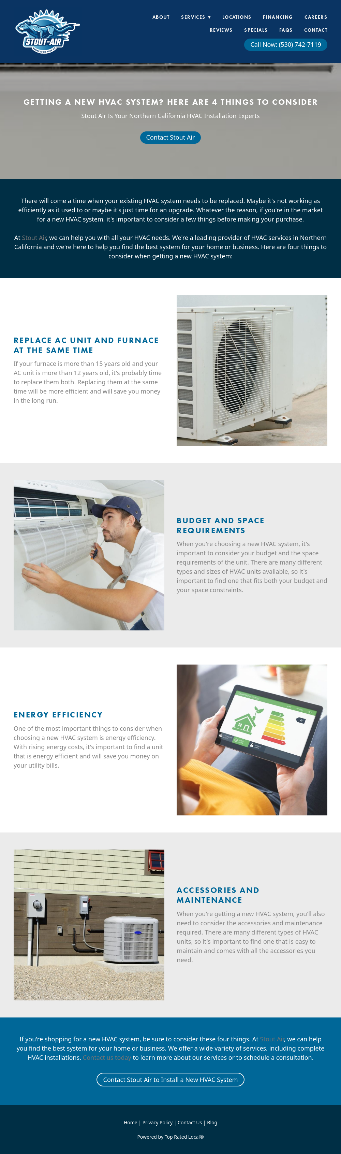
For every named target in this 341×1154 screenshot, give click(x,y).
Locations (237, 17)
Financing (278, 17)
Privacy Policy (158, 1122)
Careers (316, 17)
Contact (315, 30)
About (161, 17)
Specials (256, 30)
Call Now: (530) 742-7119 (285, 44)
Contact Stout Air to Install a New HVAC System (170, 1079)
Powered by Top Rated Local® (170, 1137)
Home (131, 1122)
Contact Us (190, 1122)
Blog (212, 1122)
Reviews (221, 30)
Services (196, 17)
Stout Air (34, 237)
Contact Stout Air (170, 137)
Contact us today (107, 1057)
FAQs (286, 30)
